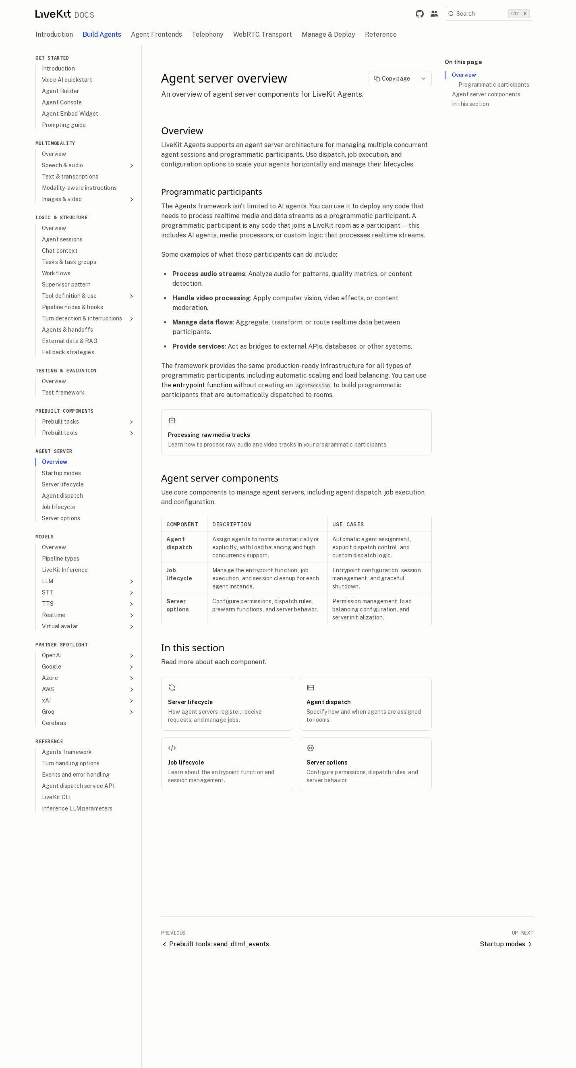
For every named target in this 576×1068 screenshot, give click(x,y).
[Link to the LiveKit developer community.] (438, 14)
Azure (92, 678)
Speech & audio (92, 165)
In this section (474, 104)
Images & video (92, 199)
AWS (92, 689)
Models (48, 536)
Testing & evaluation (69, 370)
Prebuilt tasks (92, 421)
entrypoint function (206, 385)
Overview (468, 75)
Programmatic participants (497, 84)
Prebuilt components (68, 410)
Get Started (56, 57)
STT (92, 592)
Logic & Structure (65, 217)
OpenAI (92, 655)
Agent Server (57, 451)
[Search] (492, 14)
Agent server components (490, 94)
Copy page (395, 78)
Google (92, 666)
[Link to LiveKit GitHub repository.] (423, 14)
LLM (92, 581)
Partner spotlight (65, 644)
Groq (92, 712)
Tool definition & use (92, 296)
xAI (92, 700)
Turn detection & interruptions (92, 318)
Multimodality (59, 143)
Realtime (92, 615)
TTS (92, 603)
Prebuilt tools (92, 433)
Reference (52, 741)
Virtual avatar (92, 626)
